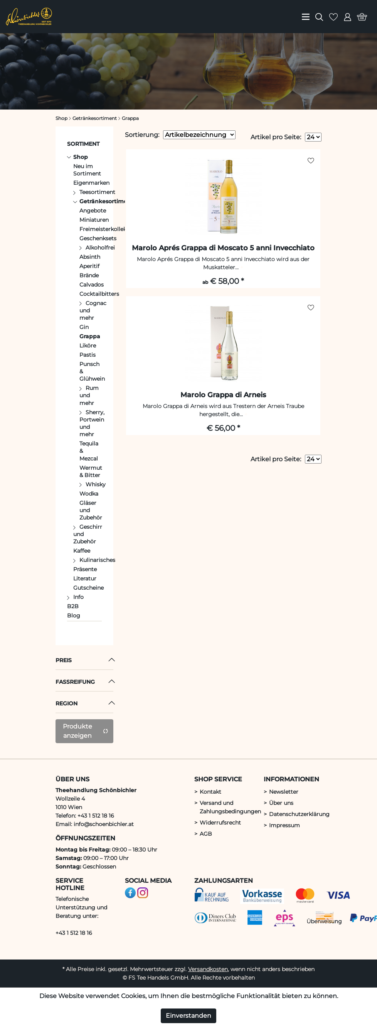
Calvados (91, 284)
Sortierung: (142, 134)
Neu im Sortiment (87, 170)
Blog (73, 615)
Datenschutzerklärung (299, 814)
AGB (206, 833)
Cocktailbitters (99, 293)
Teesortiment (97, 192)
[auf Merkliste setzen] (310, 161)
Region (66, 703)
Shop (80, 156)
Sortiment (83, 143)
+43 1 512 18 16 (74, 932)
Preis (64, 660)
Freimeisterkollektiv (106, 229)
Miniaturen (94, 219)
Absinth (89, 256)
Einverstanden (188, 1015)
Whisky (96, 484)
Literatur (84, 578)
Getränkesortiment (106, 201)
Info (78, 597)
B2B (73, 606)
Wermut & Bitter (90, 471)
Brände (89, 275)
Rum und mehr (89, 395)
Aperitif (89, 266)
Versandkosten (208, 969)
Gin (84, 327)
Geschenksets (97, 238)
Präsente (85, 569)
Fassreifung (75, 681)
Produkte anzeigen (85, 731)
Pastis (87, 354)
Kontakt (210, 791)
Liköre (87, 345)
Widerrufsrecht (220, 822)
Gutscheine (88, 587)
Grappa (89, 336)
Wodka (88, 493)
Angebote (92, 210)
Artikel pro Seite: (276, 137)
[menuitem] (306, 16)
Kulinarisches (97, 560)
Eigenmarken (91, 182)
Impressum (284, 825)
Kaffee (81, 550)
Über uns (281, 802)
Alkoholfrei (100, 247)
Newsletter (283, 791)
